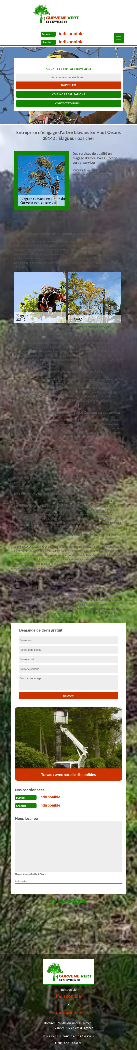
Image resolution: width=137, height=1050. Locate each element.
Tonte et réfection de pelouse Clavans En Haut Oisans (31, 913)
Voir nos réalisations (68, 94)
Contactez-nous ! (68, 103)
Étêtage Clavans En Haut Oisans (65, 925)
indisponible (71, 33)
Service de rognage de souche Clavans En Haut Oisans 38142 (105, 923)
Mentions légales (68, 1043)
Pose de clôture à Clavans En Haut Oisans (67, 937)
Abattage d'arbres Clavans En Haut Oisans (30, 937)
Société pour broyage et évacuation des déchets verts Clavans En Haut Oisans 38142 (105, 941)
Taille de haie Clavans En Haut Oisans (31, 925)
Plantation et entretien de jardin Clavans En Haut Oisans (31, 948)
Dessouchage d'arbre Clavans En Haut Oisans (68, 913)
